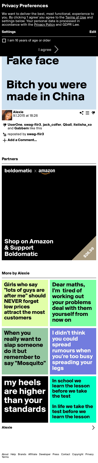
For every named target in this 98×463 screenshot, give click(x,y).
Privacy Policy (44, 25)
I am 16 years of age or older (29, 40)
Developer (45, 454)
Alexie (18, 112)
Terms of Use (75, 17)
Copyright (77, 454)
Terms (5, 457)
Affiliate (32, 454)
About (5, 454)
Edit (92, 32)
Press (56, 454)
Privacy (89, 454)
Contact (65, 454)
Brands (22, 454)
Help (13, 454)
